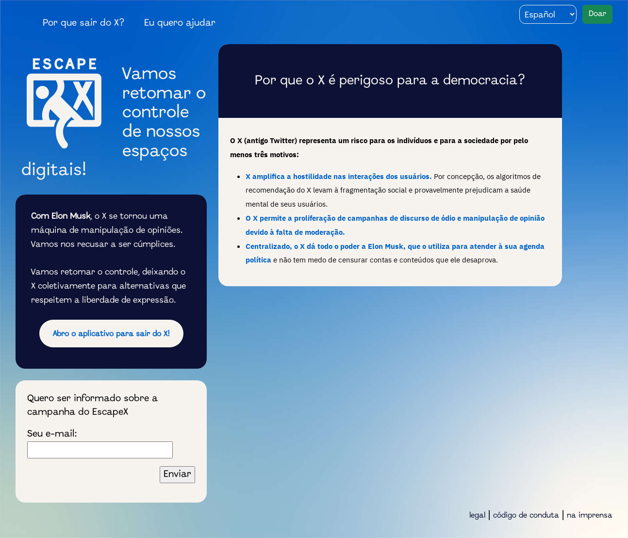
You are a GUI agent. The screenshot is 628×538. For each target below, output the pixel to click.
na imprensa (589, 516)
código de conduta (526, 516)
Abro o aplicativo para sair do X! (111, 334)
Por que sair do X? (84, 23)
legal (477, 516)
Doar (597, 14)
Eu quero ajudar (179, 23)
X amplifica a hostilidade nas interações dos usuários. (339, 176)
